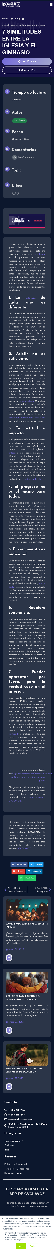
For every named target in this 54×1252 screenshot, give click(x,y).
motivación (30, 298)
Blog (17, 19)
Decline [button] (33, 1246)
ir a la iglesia (27, 401)
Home (5, 19)
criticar (12, 453)
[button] (19, 864)
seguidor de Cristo (31, 479)
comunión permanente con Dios (27, 418)
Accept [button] (20, 1246)
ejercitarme (39, 254)
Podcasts (9, 1145)
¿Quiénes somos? (14, 1141)
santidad (13, 734)
